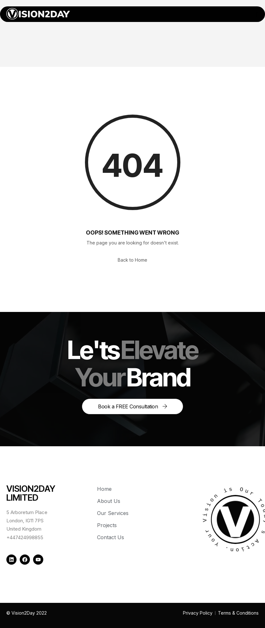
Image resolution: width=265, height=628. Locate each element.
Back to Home (132, 260)
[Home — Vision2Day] (38, 13)
